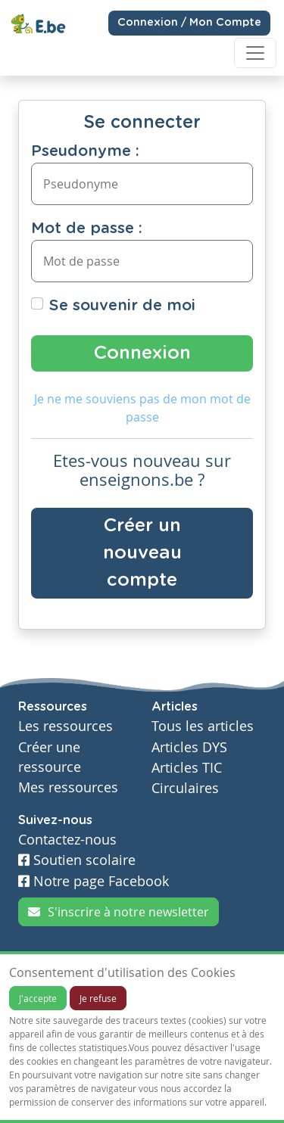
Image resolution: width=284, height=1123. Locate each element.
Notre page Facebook (93, 881)
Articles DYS (189, 747)
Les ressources (65, 726)
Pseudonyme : (85, 151)
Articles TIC (186, 767)
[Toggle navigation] (255, 53)
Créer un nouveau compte (142, 553)
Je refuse (98, 998)
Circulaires (185, 788)
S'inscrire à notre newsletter (118, 912)
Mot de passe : (86, 228)
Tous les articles (202, 726)
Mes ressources (68, 787)
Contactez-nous (67, 839)
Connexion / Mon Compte (189, 22)
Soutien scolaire (77, 860)
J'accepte (38, 998)
